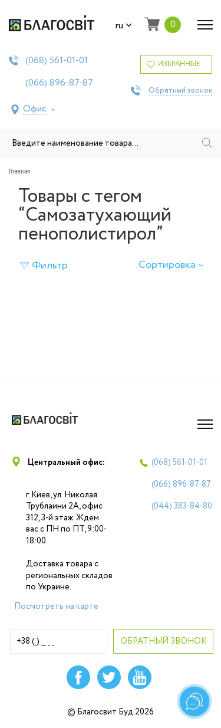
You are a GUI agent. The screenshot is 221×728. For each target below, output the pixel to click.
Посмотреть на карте (56, 606)
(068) (56, 60)
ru (124, 26)
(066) (59, 83)
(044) (181, 506)
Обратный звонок (180, 91)
